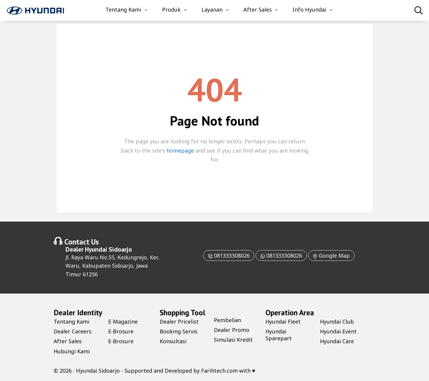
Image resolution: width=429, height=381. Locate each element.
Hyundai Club (337, 321)
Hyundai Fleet (283, 321)
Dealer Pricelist (179, 321)
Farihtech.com (219, 370)
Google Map (331, 255)
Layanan (212, 9)
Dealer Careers (72, 331)
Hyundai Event (338, 331)
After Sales (257, 9)
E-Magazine (123, 321)
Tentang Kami (123, 9)
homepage (180, 150)
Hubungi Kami (72, 351)
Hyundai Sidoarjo (108, 249)
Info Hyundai (309, 9)
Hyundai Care (337, 341)
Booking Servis (179, 331)
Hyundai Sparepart (278, 335)
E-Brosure (120, 331)
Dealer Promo (231, 329)
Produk (171, 9)
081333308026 (228, 255)
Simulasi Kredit (233, 339)
